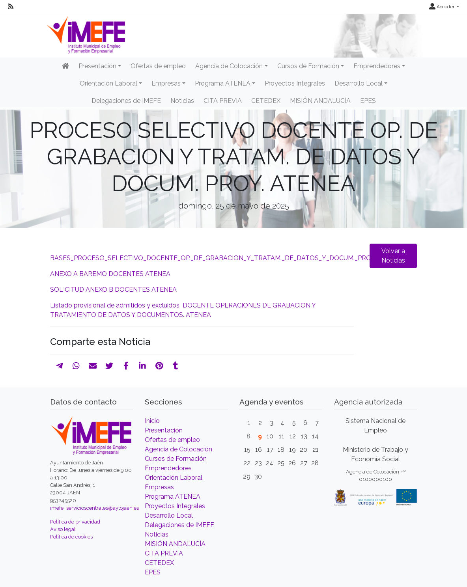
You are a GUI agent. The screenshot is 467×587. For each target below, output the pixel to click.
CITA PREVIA (223, 100)
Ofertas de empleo (158, 66)
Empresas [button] (166, 83)
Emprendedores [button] (376, 66)
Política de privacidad (75, 522)
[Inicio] (65, 66)
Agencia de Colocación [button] (229, 66)
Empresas (159, 487)
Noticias (182, 100)
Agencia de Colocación (178, 449)
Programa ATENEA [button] (222, 83)
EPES (368, 100)
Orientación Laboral (173, 477)
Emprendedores (168, 468)
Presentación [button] (97, 66)
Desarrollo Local (169, 515)
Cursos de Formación (176, 458)
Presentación (164, 430)
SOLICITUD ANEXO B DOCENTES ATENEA (113, 289)
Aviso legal (63, 529)
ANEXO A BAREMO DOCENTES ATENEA (110, 274)
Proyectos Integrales (295, 83)
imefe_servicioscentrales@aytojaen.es (94, 508)
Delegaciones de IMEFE (126, 100)
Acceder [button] (442, 6)
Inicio (152, 421)
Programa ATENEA (172, 496)
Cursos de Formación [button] (308, 66)
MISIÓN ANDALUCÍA (320, 100)
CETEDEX (265, 100)
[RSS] (10, 6)
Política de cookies (71, 537)
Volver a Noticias (393, 255)
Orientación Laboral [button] (108, 83)
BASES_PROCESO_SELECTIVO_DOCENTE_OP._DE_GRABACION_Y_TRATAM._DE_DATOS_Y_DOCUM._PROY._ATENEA (228, 258)
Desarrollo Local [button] (358, 83)
